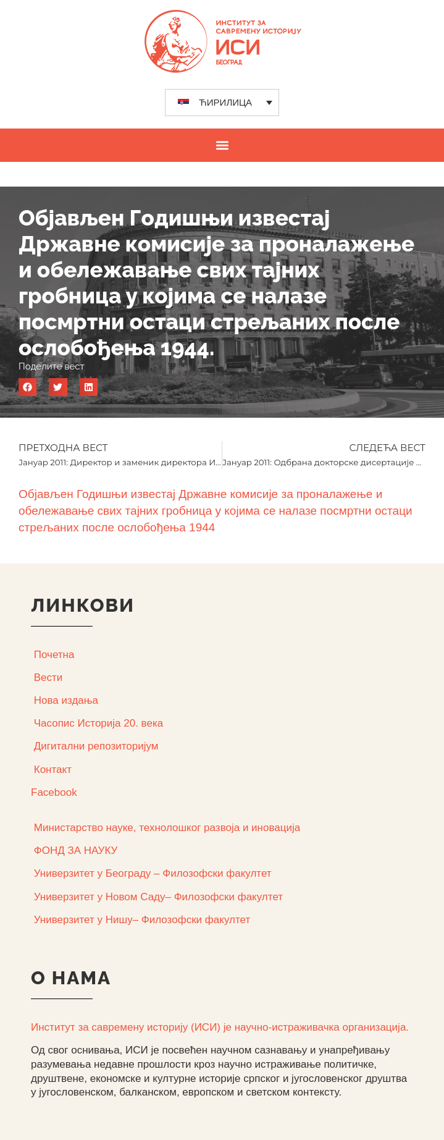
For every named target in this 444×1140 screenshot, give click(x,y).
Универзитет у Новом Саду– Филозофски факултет (158, 897)
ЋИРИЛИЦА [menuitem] (225, 102)
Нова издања (66, 700)
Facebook (54, 792)
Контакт (53, 769)
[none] (222, 102)
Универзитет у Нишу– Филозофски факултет (142, 920)
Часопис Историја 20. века (98, 723)
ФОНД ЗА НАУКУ (76, 850)
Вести (48, 677)
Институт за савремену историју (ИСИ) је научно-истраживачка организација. (220, 1027)
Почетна (54, 655)
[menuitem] (222, 102)
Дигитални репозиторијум (96, 746)
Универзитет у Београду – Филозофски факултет (153, 873)
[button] (222, 145)
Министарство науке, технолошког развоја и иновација (167, 828)
